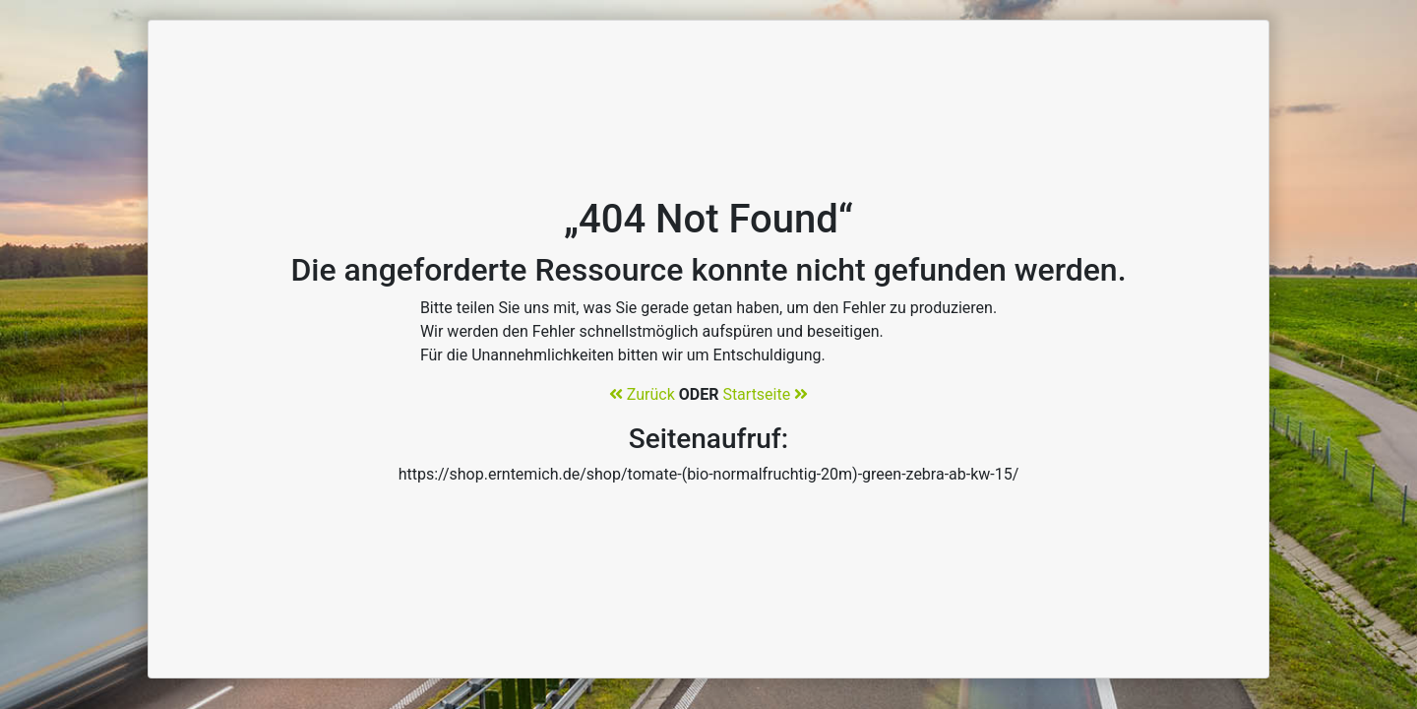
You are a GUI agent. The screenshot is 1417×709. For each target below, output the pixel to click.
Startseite (765, 394)
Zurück (642, 394)
